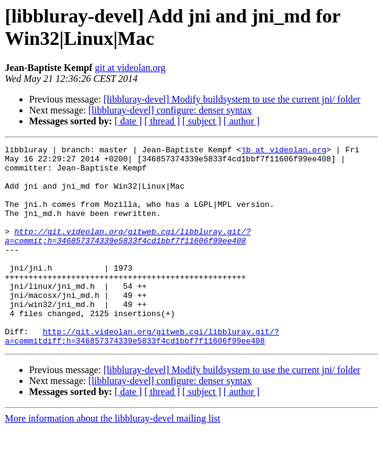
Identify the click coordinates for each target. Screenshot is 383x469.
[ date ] (128, 121)
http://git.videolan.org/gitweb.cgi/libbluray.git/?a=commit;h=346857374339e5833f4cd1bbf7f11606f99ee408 (128, 255)
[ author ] (242, 121)
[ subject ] (201, 121)
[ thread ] (162, 121)
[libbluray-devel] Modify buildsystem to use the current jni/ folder (232, 99)
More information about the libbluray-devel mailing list (112, 458)
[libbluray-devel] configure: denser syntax (170, 110)
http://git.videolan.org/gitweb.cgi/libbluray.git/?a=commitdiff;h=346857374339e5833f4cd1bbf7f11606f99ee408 (142, 375)
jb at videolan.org (283, 151)
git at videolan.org (130, 67)
